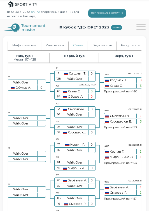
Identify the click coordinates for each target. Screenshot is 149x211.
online (35, 12)
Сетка (78, 45)
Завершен (116, 27)
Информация (24, 45)
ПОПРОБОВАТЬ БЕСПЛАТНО (107, 13)
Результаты (130, 45)
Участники (55, 45)
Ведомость (102, 45)
